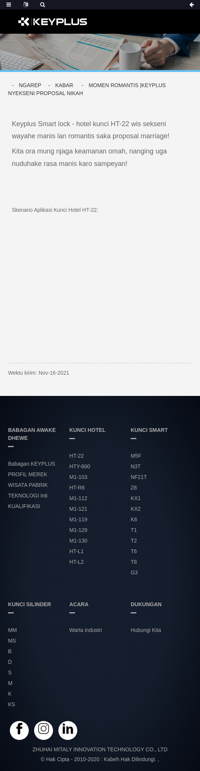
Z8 (134, 488)
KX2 (136, 509)
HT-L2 (76, 562)
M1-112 (78, 498)
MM (12, 630)
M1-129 (78, 530)
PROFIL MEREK (27, 474)
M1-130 (78, 541)
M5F (136, 456)
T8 (134, 562)
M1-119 (78, 519)
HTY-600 (79, 466)
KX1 (136, 498)
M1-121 (78, 509)
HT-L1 (76, 551)
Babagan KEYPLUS (31, 464)
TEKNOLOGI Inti (27, 496)
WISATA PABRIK (28, 485)
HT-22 (76, 456)
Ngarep (30, 85)
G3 (134, 572)
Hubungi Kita (146, 630)
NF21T (139, 477)
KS (11, 704)
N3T (136, 466)
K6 (134, 519)
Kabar (64, 85)
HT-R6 (76, 488)
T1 (134, 530)
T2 (134, 541)
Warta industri (85, 630)
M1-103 (78, 477)
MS (12, 641)
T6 (134, 551)
